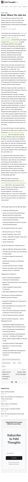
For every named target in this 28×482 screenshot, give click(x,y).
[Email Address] (14, 453)
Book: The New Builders (7, 392)
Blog (6, 13)
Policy (3, 366)
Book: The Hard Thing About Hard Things (12, 414)
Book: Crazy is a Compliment (9, 404)
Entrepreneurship (6, 363)
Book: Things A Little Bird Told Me (10, 409)
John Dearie (23, 33)
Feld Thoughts (8, 2)
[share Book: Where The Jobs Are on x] (12, 382)
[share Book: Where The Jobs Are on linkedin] (16, 382)
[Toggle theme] (17, 2)
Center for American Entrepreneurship (11, 359)
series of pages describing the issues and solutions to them (13, 183)
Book (19, 363)
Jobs (14, 363)
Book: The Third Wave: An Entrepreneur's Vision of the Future (12, 398)
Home (2, 13)
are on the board (13, 42)
